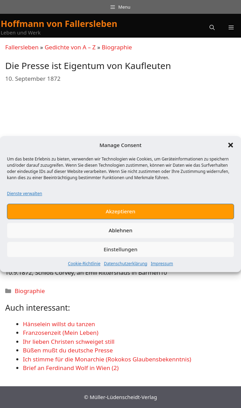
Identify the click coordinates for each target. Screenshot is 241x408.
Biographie (117, 47)
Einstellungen (120, 249)
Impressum (162, 263)
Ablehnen (121, 230)
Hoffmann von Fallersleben (59, 23)
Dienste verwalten (24, 193)
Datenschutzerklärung (125, 263)
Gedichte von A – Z (70, 47)
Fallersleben (21, 47)
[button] (230, 145)
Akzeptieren (120, 211)
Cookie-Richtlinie (84, 263)
